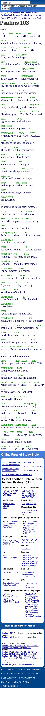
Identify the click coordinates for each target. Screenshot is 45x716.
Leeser (5, 598)
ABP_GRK (26, 540)
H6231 (3, 126)
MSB (9, 495)
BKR (34, 598)
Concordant (26, 495)
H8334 (3, 425)
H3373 (3, 226)
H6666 (3, 119)
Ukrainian (37, 616)
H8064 (3, 211)
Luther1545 (26, 556)
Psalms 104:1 (20, 646)
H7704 (16, 290)
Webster (14, 596)
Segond (30, 574)
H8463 (3, 76)
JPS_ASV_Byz (9, 600)
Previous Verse (34, 15)
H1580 (3, 197)
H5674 (3, 304)
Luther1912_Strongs (30, 561)
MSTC (24, 510)
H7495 (25, 69)
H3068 (18, 33)
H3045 (3, 133)
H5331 (3, 169)
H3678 (19, 368)
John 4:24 (31, 656)
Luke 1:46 (18, 648)
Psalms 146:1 (32, 646)
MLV (32, 497)
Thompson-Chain (27, 678)
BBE (23, 504)
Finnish (27, 602)
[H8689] (9, 240)
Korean (27, 610)
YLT (8, 491)
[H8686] (9, 133)
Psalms (35, 13)
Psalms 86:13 (19, 654)
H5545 (27, 62)
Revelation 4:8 (28, 665)
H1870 (21, 133)
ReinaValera (8, 585)
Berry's (5, 682)
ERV (12, 491)
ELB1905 (33, 563)
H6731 (3, 290)
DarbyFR (31, 572)
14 (37, 264)
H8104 (12, 347)
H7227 (3, 162)
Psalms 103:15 (8, 637)
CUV (24, 583)
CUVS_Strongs (28, 587)
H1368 (24, 389)
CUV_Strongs (31, 583)
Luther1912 (26, 560)
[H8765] (9, 261)
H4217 (16, 233)
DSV (5, 572)
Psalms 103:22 (8, 646)
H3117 (16, 283)
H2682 (26, 283)
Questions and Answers (28, 670)
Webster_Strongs (30, 525)
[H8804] (24, 183)
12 (31, 228)
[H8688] (9, 97)
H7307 (25, 297)
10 (13, 185)
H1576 (3, 62)
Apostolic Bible (9, 686)
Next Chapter (26, 18)
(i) (5, 29)
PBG (27, 612)
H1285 (30, 347)
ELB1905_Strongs (29, 565)
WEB (5, 493)
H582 (3, 283)
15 (39, 278)
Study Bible (6, 13)
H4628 (26, 233)
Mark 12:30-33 (20, 656)
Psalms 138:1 (7, 656)
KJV (4, 491)
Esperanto (35, 600)
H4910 (3, 382)
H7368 (3, 233)
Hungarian (35, 604)
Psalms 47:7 (7, 652)
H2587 (3, 154)
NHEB (5, 602)
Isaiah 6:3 (17, 665)
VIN (35, 504)
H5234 (3, 318)
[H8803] (9, 126)
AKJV (10, 493)
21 (28, 413)
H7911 (18, 55)
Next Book (37, 18)
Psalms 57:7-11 (19, 652)
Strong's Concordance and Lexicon (20, 674)
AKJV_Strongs (29, 531)
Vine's (26, 682)
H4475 (17, 439)
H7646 (3, 97)
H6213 (34, 112)
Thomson (6, 540)
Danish (27, 600)
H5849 (26, 83)
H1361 (23, 211)
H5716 (19, 97)
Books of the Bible (31, 470)
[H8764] (33, 83)
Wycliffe (6, 521)
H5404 (3, 112)
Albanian (28, 594)
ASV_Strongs (28, 527)
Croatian (28, 598)
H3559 (3, 368)
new (28, 13)
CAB (17, 542)
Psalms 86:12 (7, 654)
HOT (24, 549)
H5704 (38, 325)
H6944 (26, 40)
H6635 (18, 418)
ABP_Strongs (28, 521)
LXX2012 (6, 544)
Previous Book (6, 15)
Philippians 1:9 (25, 658)
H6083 (22, 275)
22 (1, 435)
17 (26, 321)
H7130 (3, 40)
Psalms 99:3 (7, 665)
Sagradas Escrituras (11, 583)
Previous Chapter (20, 15)
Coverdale (14, 521)
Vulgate (6, 556)
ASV (17, 491)
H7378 (23, 169)
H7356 (21, 90)
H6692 (3, 297)
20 (18, 385)
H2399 (3, 190)
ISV (31, 504)
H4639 (31, 432)
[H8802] (33, 62)
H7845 (12, 83)
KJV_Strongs (28, 523)
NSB (28, 504)
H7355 (3, 254)
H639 (24, 154)
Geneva (6, 525)
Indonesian (29, 606)
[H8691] (36, 105)
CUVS (24, 585)
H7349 (15, 147)
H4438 (20, 375)
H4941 (19, 119)
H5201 (3, 176)
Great (12, 523)
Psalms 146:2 (7, 648)
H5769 (3, 183)
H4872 (32, 133)
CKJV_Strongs (29, 533)
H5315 (29, 33)
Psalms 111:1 (32, 654)
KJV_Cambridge (9, 594)
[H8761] (11, 33)
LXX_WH (34, 540)
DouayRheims (8, 527)
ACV (28, 497)
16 (21, 299)
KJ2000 (25, 512)
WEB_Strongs (28, 529)
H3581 (3, 396)
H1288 (5, 33)
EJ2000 (12, 602)
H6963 (3, 411)
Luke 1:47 (27, 648)
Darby (24, 493)
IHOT (5, 508)
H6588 (3, 247)
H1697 (3, 404)
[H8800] (29, 211)
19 (29, 363)
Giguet (24, 572)
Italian (36, 606)
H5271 (3, 105)
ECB (23, 497)
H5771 (3, 69)
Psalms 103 (5, 18)
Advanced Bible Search (33, 467)
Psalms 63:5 (32, 652)
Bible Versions (18, 13)
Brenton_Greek (9, 542)
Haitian (27, 604)
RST (34, 594)
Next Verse (15, 18)
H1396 (14, 218)
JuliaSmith (30, 491)
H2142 (3, 275)
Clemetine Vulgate (10, 558)
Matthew (6, 523)
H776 (3, 218)
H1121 (12, 140)
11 (36, 207)
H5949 (3, 140)
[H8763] (9, 254)
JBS (14, 585)
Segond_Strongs (28, 576)
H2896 (32, 97)
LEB (14, 493)
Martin (24, 574)
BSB (5, 495)
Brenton (14, 540)
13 (23, 250)
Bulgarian (34, 596)
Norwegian (29, 614)
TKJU (24, 514)
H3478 (25, 140)
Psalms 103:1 (7, 633)
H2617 (3, 90)
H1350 (23, 76)
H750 (18, 154)
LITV (33, 495)
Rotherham (31, 493)
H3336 (21, 268)
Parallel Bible (29, 463)
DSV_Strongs (12, 572)
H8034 (3, 48)
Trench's (16, 682)
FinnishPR (35, 602)
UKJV (30, 512)
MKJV (29, 510)
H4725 (3, 311)
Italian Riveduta (31, 608)
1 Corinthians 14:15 (10, 658)
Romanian (29, 616)
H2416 (3, 83)
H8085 (26, 404)
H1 (27, 247)
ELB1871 (25, 563)
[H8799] (24, 55)
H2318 (30, 105)
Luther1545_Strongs (30, 558)
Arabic (27, 596)
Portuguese (33, 612)
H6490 (3, 361)
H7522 (33, 425)
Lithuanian (35, 610)
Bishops (13, 525)
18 (8, 349)
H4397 (3, 389)
